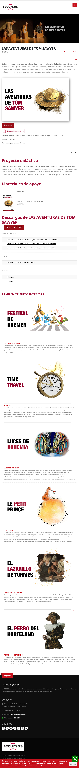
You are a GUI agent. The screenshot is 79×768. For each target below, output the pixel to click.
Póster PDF (11, 276)
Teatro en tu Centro (70, 51)
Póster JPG (11, 281)
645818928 (16, 717)
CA (76, 59)
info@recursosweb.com (17, 714)
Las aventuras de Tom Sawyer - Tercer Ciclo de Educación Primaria (31, 243)
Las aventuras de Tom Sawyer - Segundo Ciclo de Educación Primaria (32, 239)
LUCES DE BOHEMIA (11, 467)
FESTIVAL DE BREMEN (12, 342)
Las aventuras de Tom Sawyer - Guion (21, 262)
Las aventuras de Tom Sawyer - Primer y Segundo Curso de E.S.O (31, 247)
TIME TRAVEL (9, 405)
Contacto (7, 699)
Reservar (8, 124)
